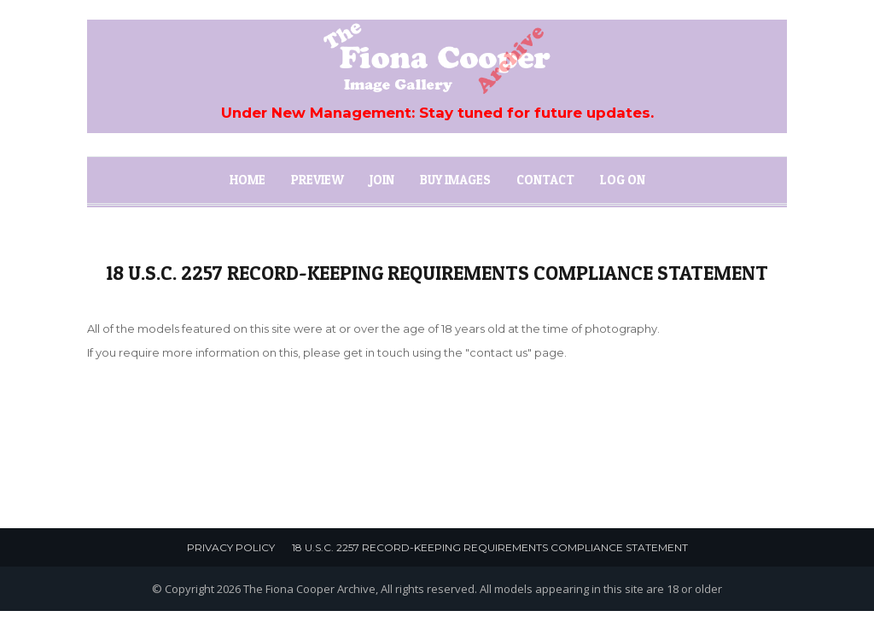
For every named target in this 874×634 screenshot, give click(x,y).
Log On (622, 180)
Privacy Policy (231, 547)
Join (382, 180)
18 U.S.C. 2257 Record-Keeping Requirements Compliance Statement (490, 547)
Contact (545, 180)
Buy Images (455, 180)
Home (247, 180)
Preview (317, 180)
